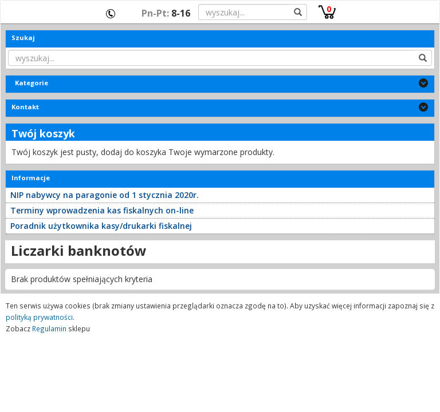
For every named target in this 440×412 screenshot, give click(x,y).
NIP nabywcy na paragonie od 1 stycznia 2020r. (104, 194)
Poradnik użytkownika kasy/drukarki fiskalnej (101, 225)
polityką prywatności (39, 317)
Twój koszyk (43, 133)
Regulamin (49, 328)
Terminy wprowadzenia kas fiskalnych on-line (102, 210)
